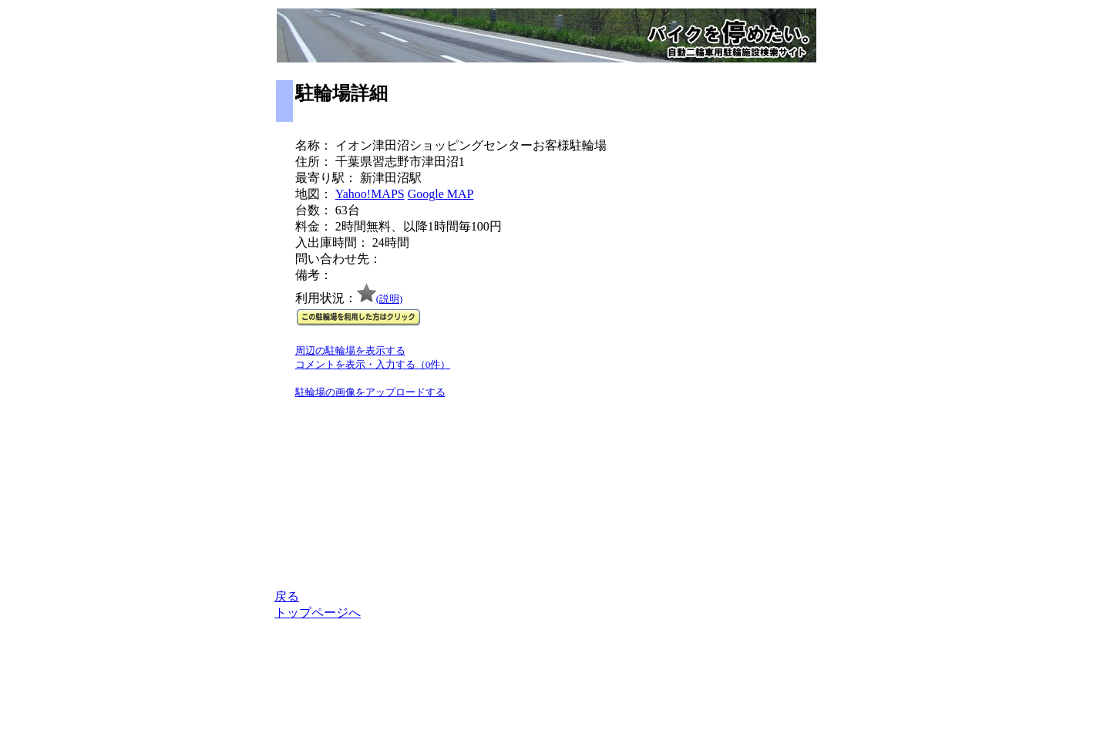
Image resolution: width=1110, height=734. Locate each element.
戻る (286, 596)
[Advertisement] (771, 355)
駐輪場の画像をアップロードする (370, 392)
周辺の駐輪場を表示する (350, 350)
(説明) (389, 299)
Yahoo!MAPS (370, 193)
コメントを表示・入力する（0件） (373, 364)
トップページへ (317, 612)
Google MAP (441, 193)
